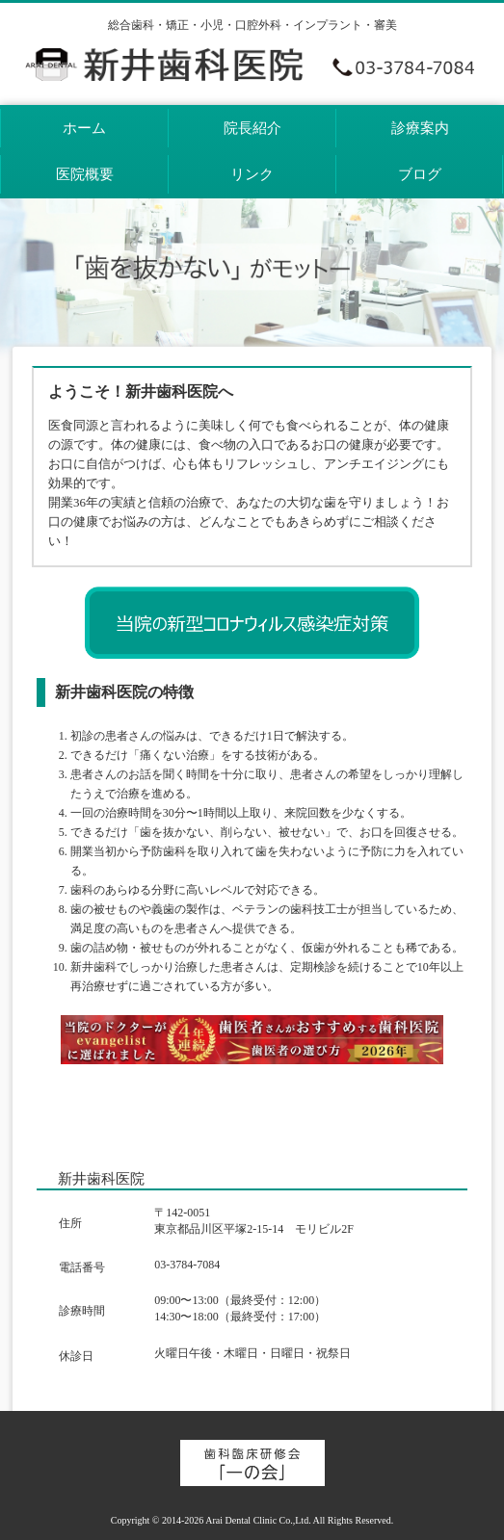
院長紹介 (252, 128)
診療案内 (420, 128)
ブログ (419, 174)
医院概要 (85, 174)
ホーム (84, 128)
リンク (252, 174)
